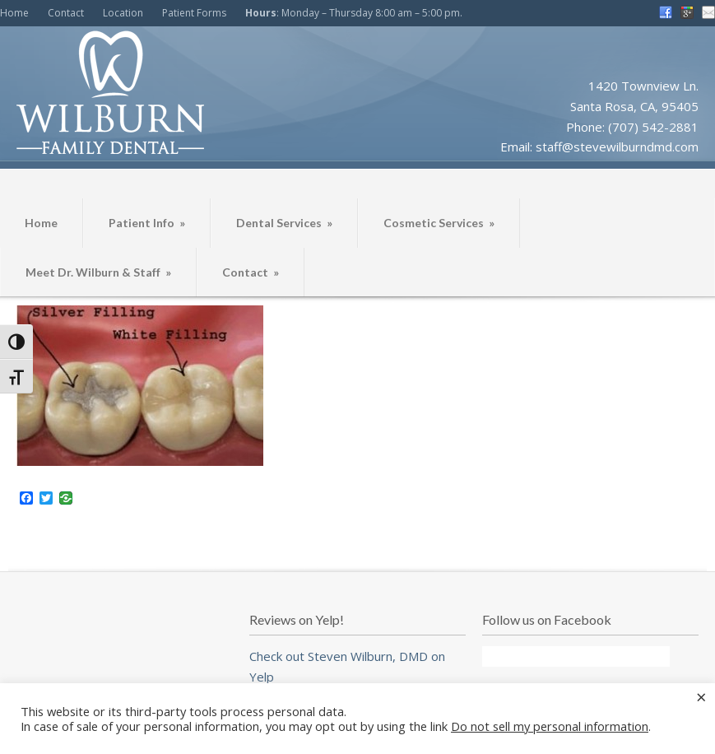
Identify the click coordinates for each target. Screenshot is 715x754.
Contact (66, 13)
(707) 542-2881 (653, 127)
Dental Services (284, 223)
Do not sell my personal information (549, 726)
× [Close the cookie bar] (701, 696)
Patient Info (147, 223)
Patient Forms (194, 13)
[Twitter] (46, 498)
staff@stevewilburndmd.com (617, 146)
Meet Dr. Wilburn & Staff (98, 272)
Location (123, 13)
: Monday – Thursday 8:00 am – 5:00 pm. (353, 13)
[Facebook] (26, 498)
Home (14, 13)
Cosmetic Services (438, 223)
